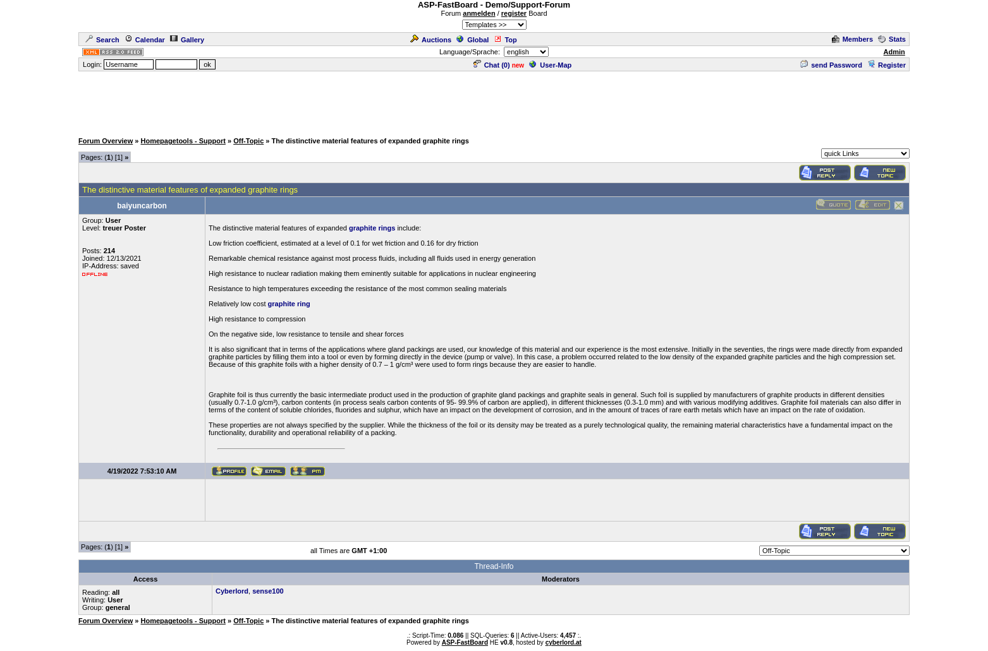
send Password (831, 65)
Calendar (145, 40)
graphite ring (289, 304)
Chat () (491, 65)
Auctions (430, 40)
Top (505, 40)
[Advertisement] (494, 101)
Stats (892, 39)
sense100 (268, 591)
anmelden (479, 13)
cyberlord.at (564, 642)
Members (852, 39)
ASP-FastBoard (465, 642)
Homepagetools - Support (182, 141)
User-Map (550, 65)
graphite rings (372, 228)
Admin (894, 52)
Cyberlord (232, 591)
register (514, 13)
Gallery (187, 40)
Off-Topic (248, 141)
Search (102, 40)
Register (886, 65)
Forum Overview (105, 141)
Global (472, 40)
